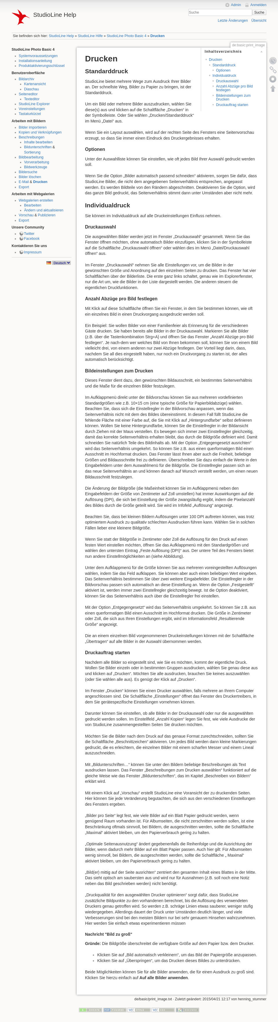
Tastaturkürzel (30, 114)
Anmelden (258, 5)
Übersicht (258, 21)
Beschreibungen (32, 137)
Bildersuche (28, 172)
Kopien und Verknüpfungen (40, 132)
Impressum (33, 252)
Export (24, 187)
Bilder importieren (33, 127)
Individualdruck (224, 76)
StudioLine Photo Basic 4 (127, 36)
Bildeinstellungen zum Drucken (233, 97)
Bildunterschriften (38, 147)
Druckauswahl (227, 81)
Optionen (223, 70)
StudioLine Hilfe (90, 36)
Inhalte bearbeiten (38, 142)
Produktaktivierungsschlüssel (42, 66)
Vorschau (26, 215)
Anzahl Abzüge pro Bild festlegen (234, 88)
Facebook (32, 239)
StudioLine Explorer (34, 104)
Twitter (29, 234)
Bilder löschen (30, 177)
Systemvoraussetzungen (38, 56)
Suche (259, 12)
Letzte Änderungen (233, 21)
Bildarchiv (26, 79)
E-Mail (24, 182)
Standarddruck (224, 65)
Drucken (157, 36)
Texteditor (31, 99)
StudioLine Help (61, 36)
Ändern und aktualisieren (44, 210)
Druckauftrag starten (232, 105)
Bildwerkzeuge (35, 167)
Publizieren (47, 215)
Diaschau (31, 89)
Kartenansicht (35, 84)
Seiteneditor (28, 94)
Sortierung (32, 152)
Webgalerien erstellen (36, 200)
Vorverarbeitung (36, 162)
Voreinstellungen (32, 109)
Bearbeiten (32, 205)
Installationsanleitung (35, 61)
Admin (236, 5)
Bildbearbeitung (31, 157)
